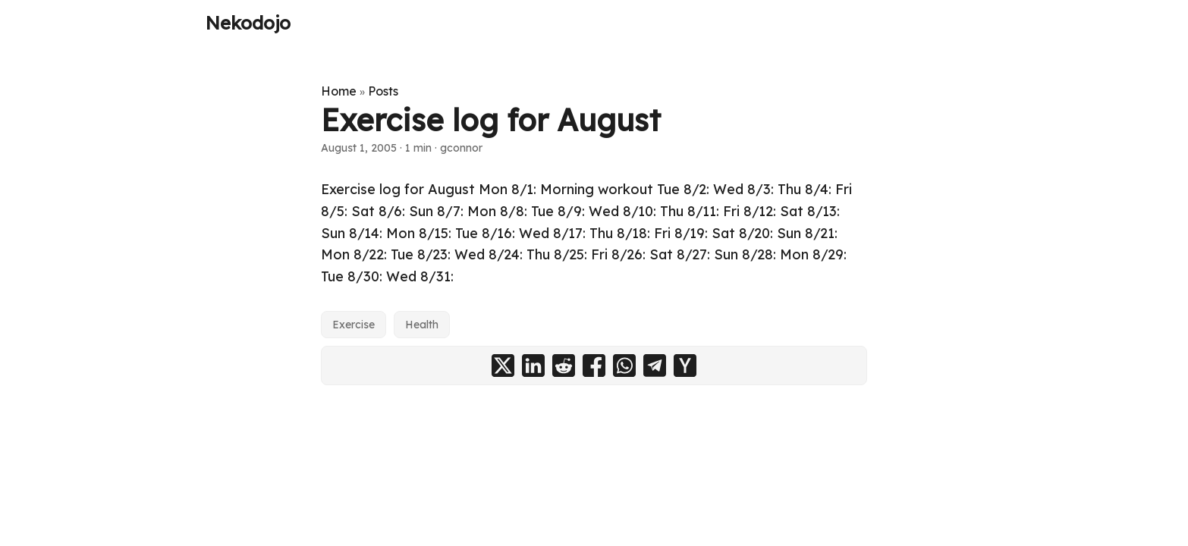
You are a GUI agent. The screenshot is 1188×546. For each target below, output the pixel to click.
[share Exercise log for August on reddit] (563, 365)
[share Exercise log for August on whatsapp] (624, 365)
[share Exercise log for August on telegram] (654, 365)
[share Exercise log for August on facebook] (594, 365)
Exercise (353, 324)
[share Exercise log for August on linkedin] (533, 365)
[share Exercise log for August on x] (503, 365)
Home (339, 91)
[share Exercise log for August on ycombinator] (685, 365)
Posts (383, 91)
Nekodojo (248, 22)
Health (421, 324)
